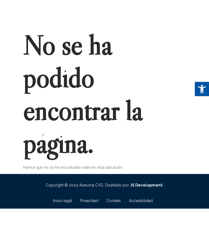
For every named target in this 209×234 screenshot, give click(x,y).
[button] (202, 89)
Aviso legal (62, 201)
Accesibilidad (141, 201)
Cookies (113, 201)
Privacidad (89, 201)
